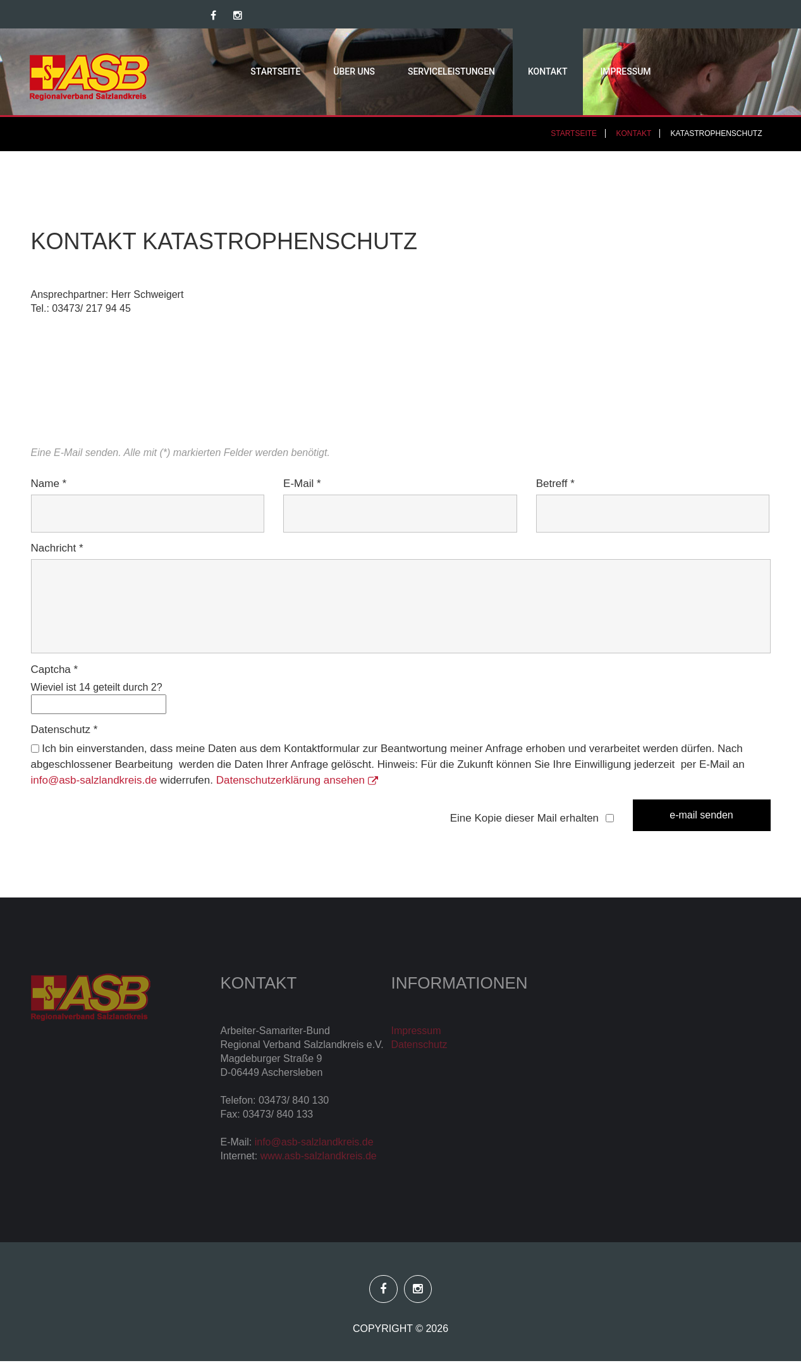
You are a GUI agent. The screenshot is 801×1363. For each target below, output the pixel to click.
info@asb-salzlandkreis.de (94, 783)
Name (49, 485)
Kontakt (524, 73)
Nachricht (57, 551)
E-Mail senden (701, 816)
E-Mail (302, 485)
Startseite (252, 73)
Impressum (602, 73)
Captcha (54, 671)
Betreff (555, 485)
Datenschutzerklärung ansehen (297, 783)
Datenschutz (64, 732)
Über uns (331, 73)
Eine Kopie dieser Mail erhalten (524, 820)
